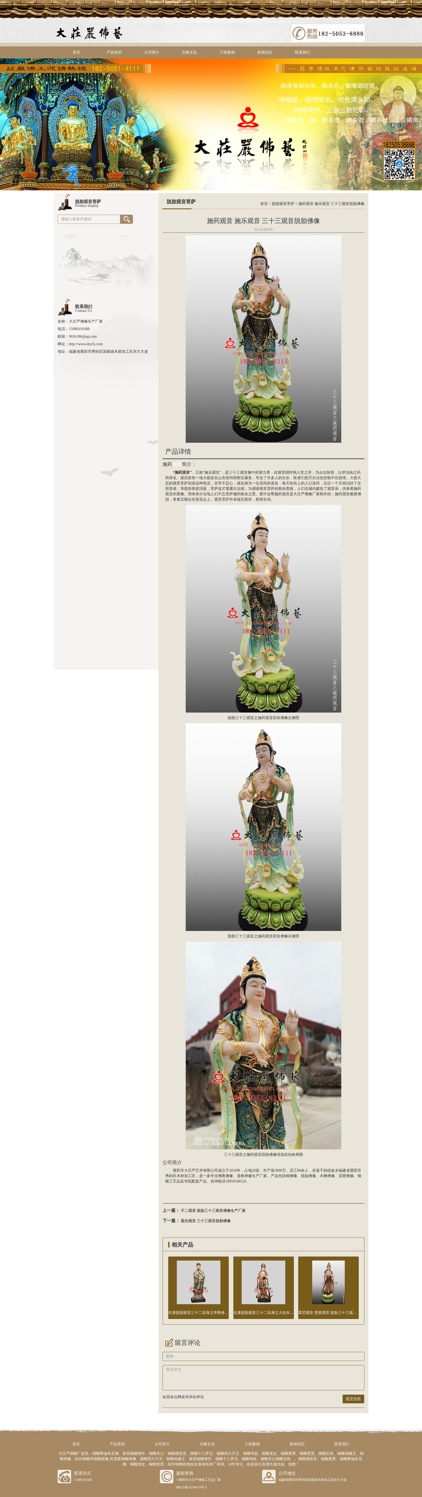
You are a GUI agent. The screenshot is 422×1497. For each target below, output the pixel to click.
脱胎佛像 (308, 1176)
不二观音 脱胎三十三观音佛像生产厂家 (213, 1211)
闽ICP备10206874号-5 (191, 1487)
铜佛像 (291, 1176)
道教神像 (244, 1176)
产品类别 (114, 52)
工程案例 (227, 52)
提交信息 (353, 1399)
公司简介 (151, 52)
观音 (177, 464)
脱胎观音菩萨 (283, 204)
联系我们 (302, 52)
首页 (76, 52)
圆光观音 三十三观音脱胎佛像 (206, 1221)
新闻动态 (264, 52)
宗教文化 (189, 52)
